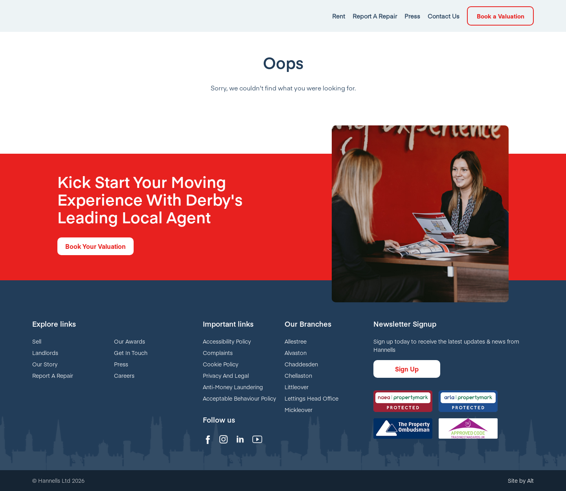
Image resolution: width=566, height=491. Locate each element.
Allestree (296, 341)
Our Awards (129, 341)
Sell (36, 341)
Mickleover (298, 410)
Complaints (218, 353)
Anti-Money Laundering (233, 387)
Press (121, 364)
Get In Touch (130, 353)
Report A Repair (52, 375)
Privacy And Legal (226, 375)
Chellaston (298, 375)
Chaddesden (301, 364)
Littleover (297, 387)
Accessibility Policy (227, 341)
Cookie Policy (220, 364)
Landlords (45, 353)
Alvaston (296, 353)
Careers (124, 375)
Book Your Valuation (95, 246)
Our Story (44, 364)
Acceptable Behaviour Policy (239, 398)
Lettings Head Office (311, 398)
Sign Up (407, 368)
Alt (530, 480)
